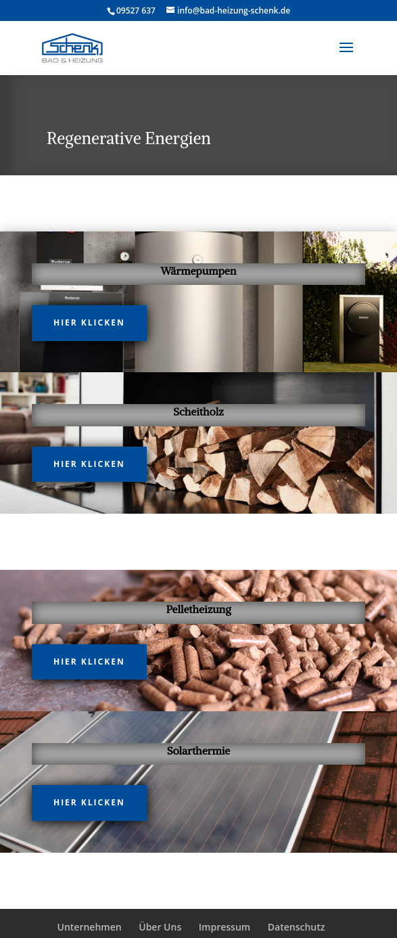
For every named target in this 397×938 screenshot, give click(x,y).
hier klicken (89, 322)
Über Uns (160, 926)
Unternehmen (89, 926)
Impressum (224, 926)
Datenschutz (296, 926)
